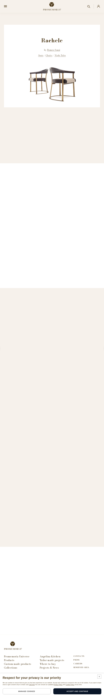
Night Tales (60, 55)
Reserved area (81, 667)
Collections (10, 668)
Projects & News (49, 668)
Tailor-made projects (52, 660)
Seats (40, 55)
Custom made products (17, 664)
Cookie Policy (70, 684)
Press (76, 660)
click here (32, 684)
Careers (77, 664)
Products (9, 660)
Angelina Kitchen (50, 656)
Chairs (49, 55)
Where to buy (48, 664)
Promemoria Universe (16, 656)
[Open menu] (5, 6)
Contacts (78, 656)
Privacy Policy (58, 684)
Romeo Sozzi (53, 50)
